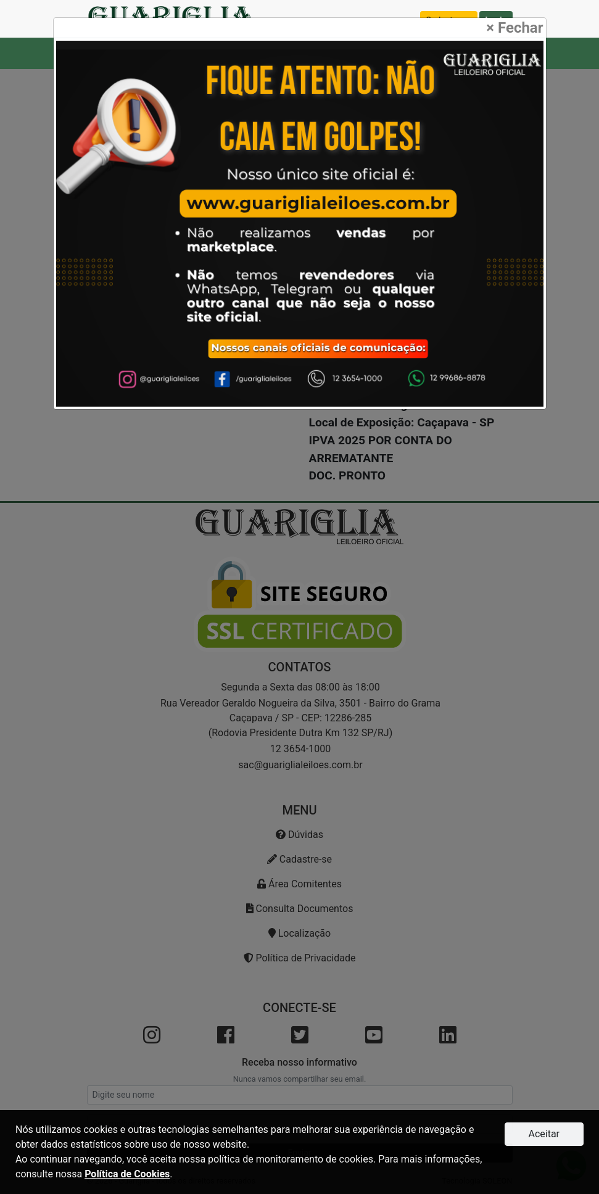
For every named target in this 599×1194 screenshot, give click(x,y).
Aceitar (544, 1134)
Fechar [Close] (514, 27)
